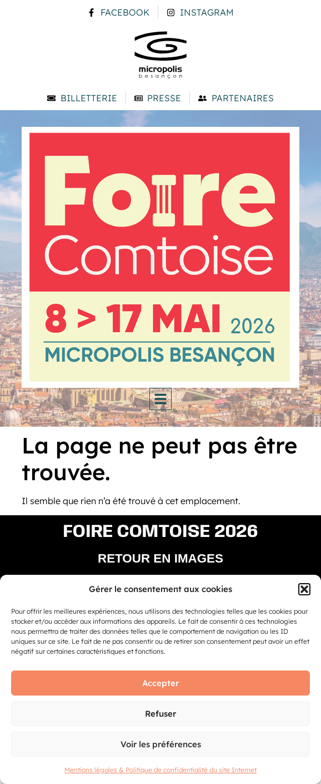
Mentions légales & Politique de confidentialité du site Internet (160, 770)
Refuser (160, 713)
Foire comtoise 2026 (160, 532)
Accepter (160, 683)
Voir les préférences (161, 744)
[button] (304, 589)
